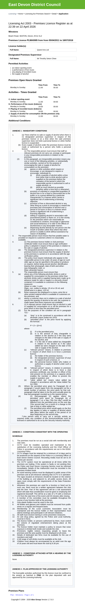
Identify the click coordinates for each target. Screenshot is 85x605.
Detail (54, 14)
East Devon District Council (35, 4)
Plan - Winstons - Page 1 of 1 (22, 595)
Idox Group (36, 600)
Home (20, 14)
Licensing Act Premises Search (37, 14)
